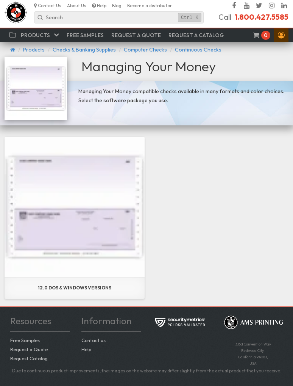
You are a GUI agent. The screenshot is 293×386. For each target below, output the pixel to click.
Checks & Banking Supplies (84, 49)
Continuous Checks (198, 49)
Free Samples (25, 340)
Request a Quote (29, 349)
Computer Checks (145, 49)
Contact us (93, 340)
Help (86, 349)
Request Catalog (29, 358)
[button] (281, 35)
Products (34, 49)
